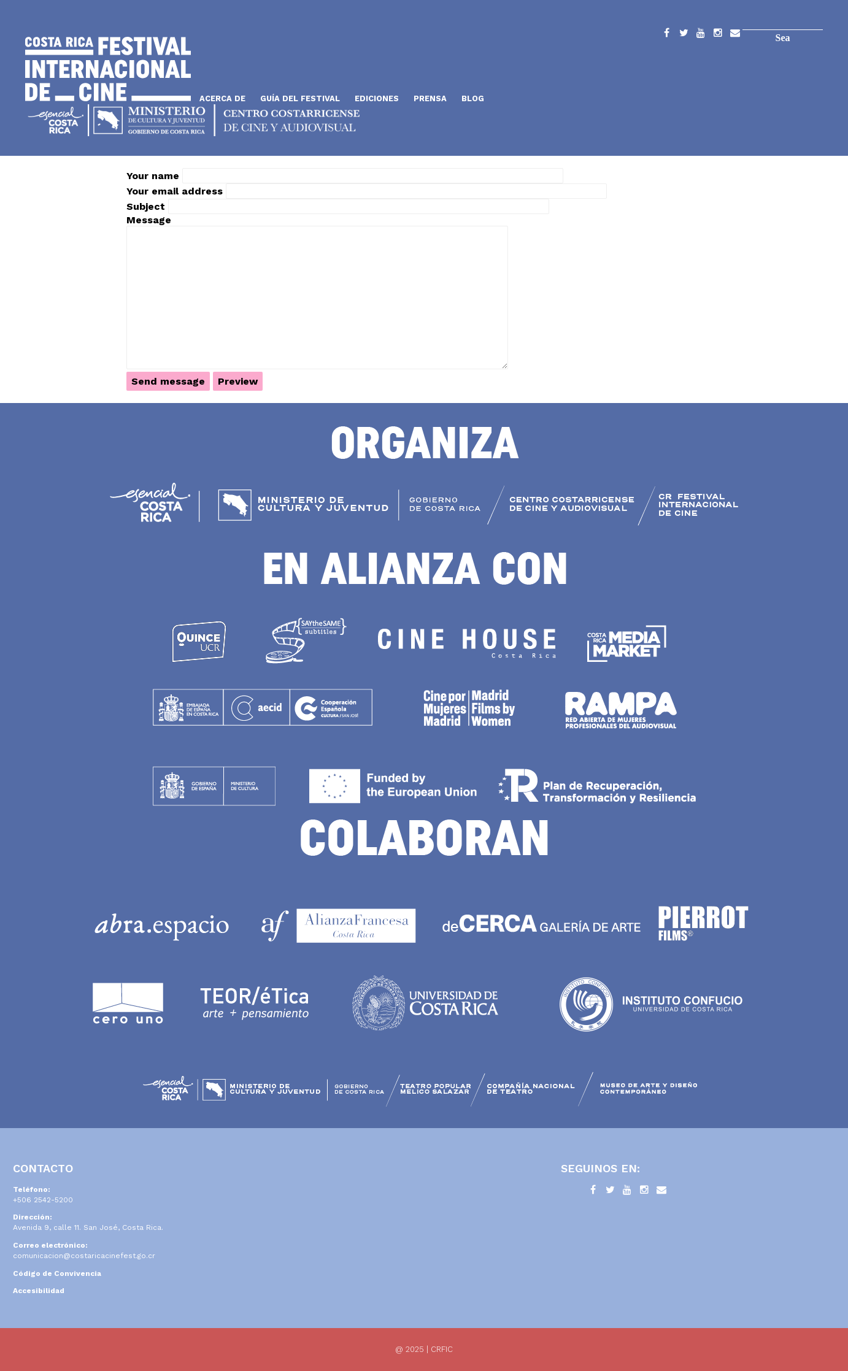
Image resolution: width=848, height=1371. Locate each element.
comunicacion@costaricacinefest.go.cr (84, 1255)
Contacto (735, 35)
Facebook (666, 35)
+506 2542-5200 (43, 1200)
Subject (145, 206)
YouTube (700, 35)
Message (148, 220)
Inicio (108, 69)
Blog (472, 98)
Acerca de (222, 98)
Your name (152, 176)
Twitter (683, 35)
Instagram (718, 35)
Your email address (174, 191)
